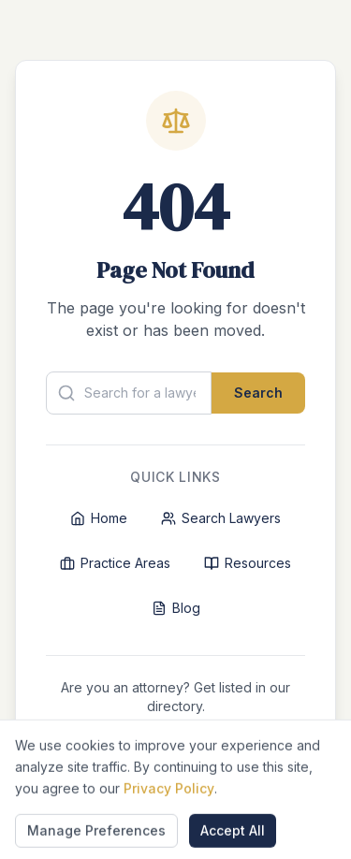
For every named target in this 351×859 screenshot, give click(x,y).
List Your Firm (176, 747)
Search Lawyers (221, 518)
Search (258, 392)
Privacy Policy (169, 850)
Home (98, 518)
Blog (176, 608)
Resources (247, 563)
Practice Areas (115, 563)
